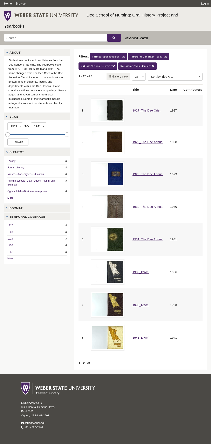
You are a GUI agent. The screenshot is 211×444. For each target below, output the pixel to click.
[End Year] (38, 126)
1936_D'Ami (140, 272)
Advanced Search (136, 38)
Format (15, 208)
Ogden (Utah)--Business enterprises (27, 191)
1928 (10, 232)
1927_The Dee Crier (146, 110)
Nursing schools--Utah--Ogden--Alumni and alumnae (31, 182)
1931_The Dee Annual (147, 239)
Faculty (11, 161)
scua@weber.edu (33, 422)
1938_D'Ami (140, 305)
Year (13, 117)
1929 (10, 238)
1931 (10, 252)
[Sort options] (175, 77)
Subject (16, 152)
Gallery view (119, 76)
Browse (21, 3)
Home (8, 3)
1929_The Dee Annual (147, 174)
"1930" (148, 56)
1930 (10, 245)
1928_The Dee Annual (147, 142)
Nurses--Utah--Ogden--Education (25, 174)
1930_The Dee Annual (147, 206)
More (10, 197)
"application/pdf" (108, 56)
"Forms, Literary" (98, 66)
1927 (10, 225)
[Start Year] (15, 126)
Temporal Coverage (27, 216)
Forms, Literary (15, 167)
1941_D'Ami (140, 337)
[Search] (55, 38)
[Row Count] (139, 77)
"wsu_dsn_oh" (137, 66)
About (14, 52)
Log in (205, 3)
